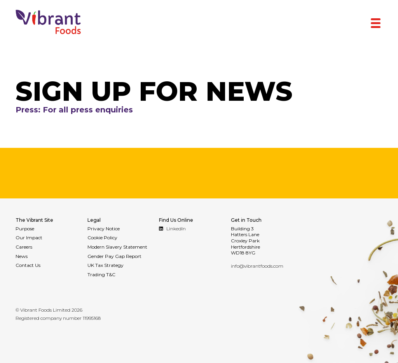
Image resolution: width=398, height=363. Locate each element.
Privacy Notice (103, 228)
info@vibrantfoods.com (257, 266)
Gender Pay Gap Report (114, 256)
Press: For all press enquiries (83, 110)
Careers (24, 247)
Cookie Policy (102, 237)
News (22, 256)
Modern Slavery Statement (117, 247)
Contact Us (28, 265)
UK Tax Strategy (105, 265)
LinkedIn (172, 229)
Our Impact (29, 237)
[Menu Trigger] (375, 22)
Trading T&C (101, 274)
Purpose (25, 228)
